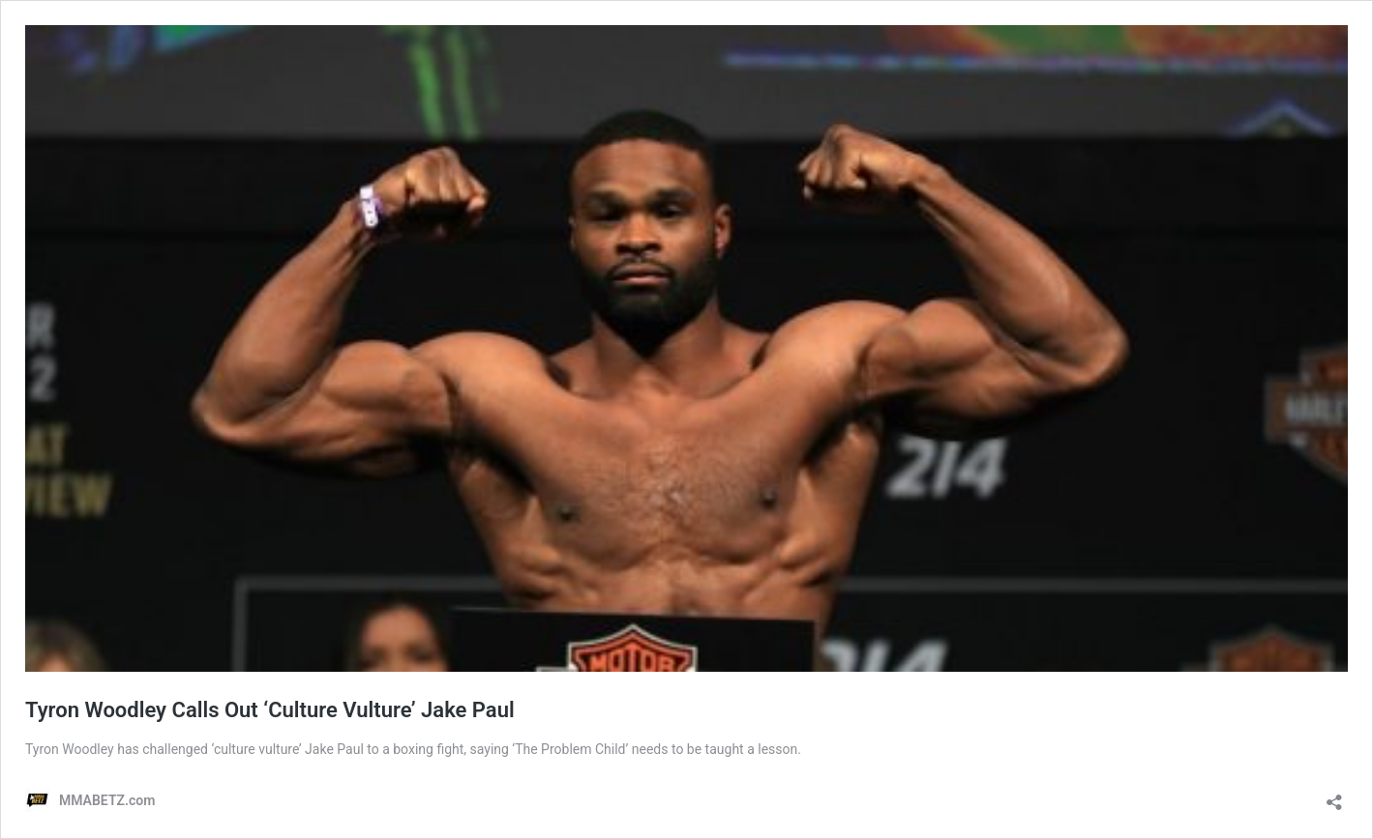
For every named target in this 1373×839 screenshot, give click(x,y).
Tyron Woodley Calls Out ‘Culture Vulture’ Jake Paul (270, 710)
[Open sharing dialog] (1334, 796)
